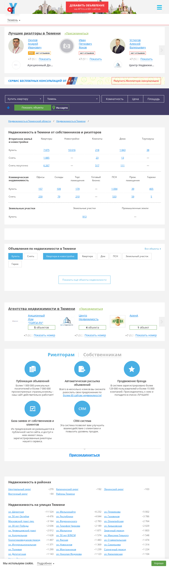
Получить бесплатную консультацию (136, 80)
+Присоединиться (76, 33)
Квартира (86, 255)
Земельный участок (135, 255)
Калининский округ (67, 489)
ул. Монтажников (66, 549)
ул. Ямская (62, 540)
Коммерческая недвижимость (19, 178)
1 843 (123, 150)
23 (97, 157)
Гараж (13, 263)
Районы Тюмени (65, 493)
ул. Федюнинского (66, 521)
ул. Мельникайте (66, 511)
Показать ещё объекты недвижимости (84, 279)
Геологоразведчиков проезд (24, 540)
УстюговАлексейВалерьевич (138, 43)
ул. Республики (64, 516)
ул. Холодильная (17, 535)
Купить (14, 255)
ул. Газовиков (112, 516)
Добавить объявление (87, 7)
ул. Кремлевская (113, 554)
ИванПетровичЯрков (85, 43)
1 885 (46, 157)
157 (40, 188)
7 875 (46, 150)
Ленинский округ (114, 489)
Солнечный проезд (115, 549)
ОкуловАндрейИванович (35, 43)
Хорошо (159, 563)
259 (40, 196)
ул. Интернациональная (22, 544)
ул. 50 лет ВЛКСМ (66, 535)
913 (84, 216)
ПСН (114, 255)
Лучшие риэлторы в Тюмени (34, 33)
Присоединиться (84, 455)
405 (151, 188)
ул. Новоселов (64, 544)
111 (123, 165)
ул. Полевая (15, 549)
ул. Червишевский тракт (22, 530)
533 (114, 196)
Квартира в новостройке (58, 255)
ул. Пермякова (112, 511)
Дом (101, 255)
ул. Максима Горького (116, 535)
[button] (162, 50)
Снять (29, 255)
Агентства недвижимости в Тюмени (41, 308)
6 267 (46, 165)
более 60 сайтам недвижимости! (82, 395)
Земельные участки (22, 208)
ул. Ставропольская (115, 540)
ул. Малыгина (64, 530)
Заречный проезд (114, 530)
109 (59, 188)
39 (133, 188)
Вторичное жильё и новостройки (20, 140)
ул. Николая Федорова (69, 554)
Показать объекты (32, 107)
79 (59, 196)
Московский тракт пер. (21, 521)
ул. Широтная (16, 511)
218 (97, 150)
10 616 (72, 150)
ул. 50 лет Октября (18, 516)
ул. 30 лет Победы (18, 525)
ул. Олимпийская (114, 521)
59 (133, 196)
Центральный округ (19, 489)
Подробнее (44, 563)
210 (78, 196)
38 (148, 150)
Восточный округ (18, 493)
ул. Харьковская (113, 525)
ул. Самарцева (112, 544)
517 (97, 165)
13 (122, 157)
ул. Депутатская (17, 554)
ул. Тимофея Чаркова (68, 525)
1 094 (114, 188)
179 (78, 188)
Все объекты (153, 248)
